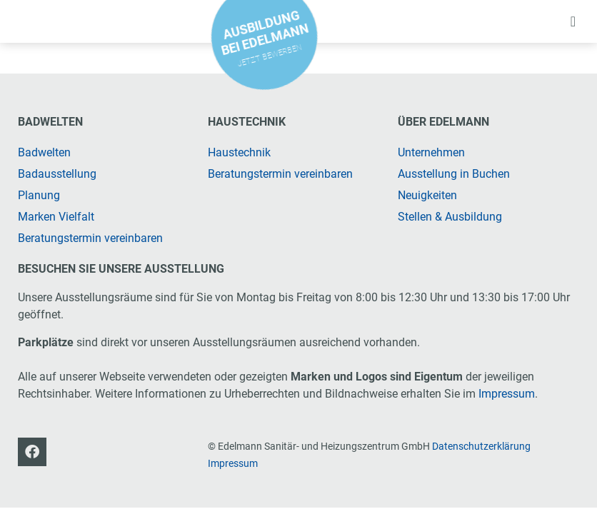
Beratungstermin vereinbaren (90, 238)
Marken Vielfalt (56, 216)
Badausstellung (57, 174)
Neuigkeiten (427, 195)
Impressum (506, 393)
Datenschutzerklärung (481, 446)
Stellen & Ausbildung (450, 216)
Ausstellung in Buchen (454, 174)
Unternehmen (431, 152)
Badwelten (44, 152)
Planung (39, 195)
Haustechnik (239, 152)
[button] (573, 21)
